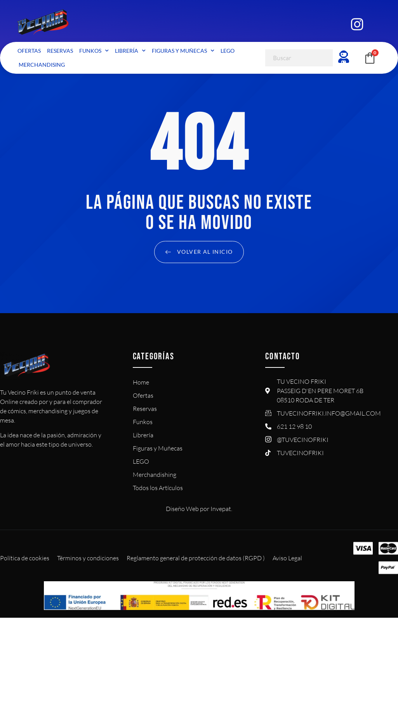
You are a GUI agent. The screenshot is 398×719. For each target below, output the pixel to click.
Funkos (94, 51)
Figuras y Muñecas (183, 51)
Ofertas (29, 50)
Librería (130, 51)
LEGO (228, 50)
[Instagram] (357, 23)
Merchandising (42, 64)
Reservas (60, 50)
